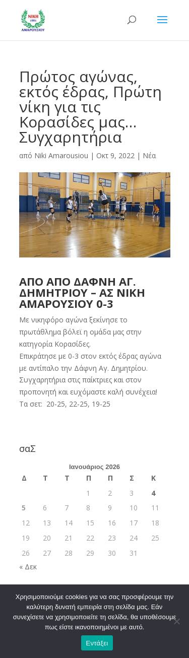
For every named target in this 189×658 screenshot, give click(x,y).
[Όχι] (176, 621)
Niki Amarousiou (61, 155)
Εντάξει (97, 643)
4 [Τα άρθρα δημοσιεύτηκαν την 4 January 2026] (153, 493)
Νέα (149, 155)
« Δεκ (28, 566)
